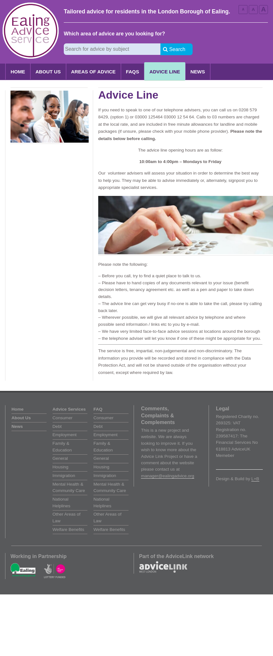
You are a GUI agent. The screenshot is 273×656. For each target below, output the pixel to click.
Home (18, 71)
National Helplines (61, 502)
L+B (255, 478)
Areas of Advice (93, 71)
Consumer (63, 417)
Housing (61, 467)
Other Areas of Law (67, 517)
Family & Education (62, 446)
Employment (65, 434)
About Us (48, 71)
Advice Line (164, 71)
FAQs (132, 71)
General (60, 458)
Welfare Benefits (68, 529)
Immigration (64, 475)
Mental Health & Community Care (69, 487)
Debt (57, 426)
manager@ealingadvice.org (167, 475)
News (197, 71)
